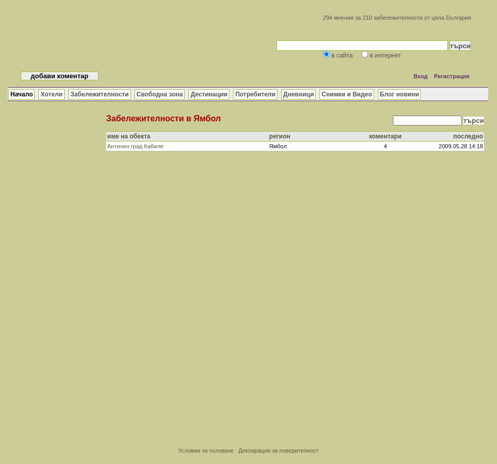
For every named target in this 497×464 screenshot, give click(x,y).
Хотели (51, 94)
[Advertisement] (295, 242)
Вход (421, 76)
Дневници (298, 94)
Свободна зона (160, 94)
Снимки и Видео (346, 94)
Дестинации (209, 94)
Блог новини (399, 94)
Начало (21, 94)
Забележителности (99, 94)
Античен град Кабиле (135, 146)
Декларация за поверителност (279, 450)
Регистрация (452, 76)
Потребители (255, 94)
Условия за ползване (205, 450)
